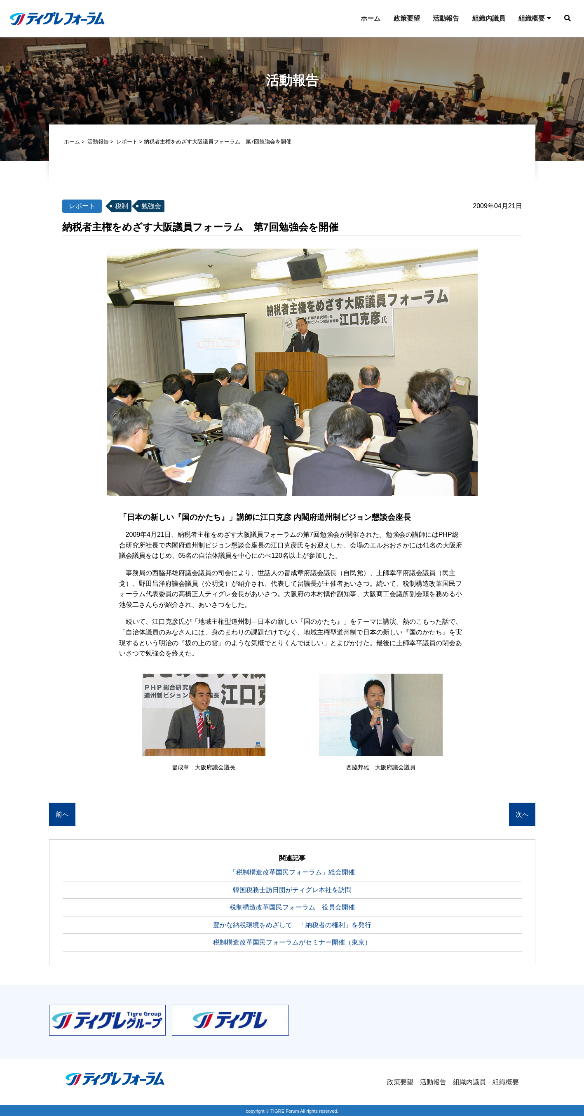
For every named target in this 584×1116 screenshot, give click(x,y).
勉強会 (151, 206)
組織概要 (529, 18)
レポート (127, 142)
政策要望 (404, 18)
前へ (62, 815)
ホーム (368, 18)
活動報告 (444, 18)
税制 (121, 206)
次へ (522, 815)
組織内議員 (486, 18)
